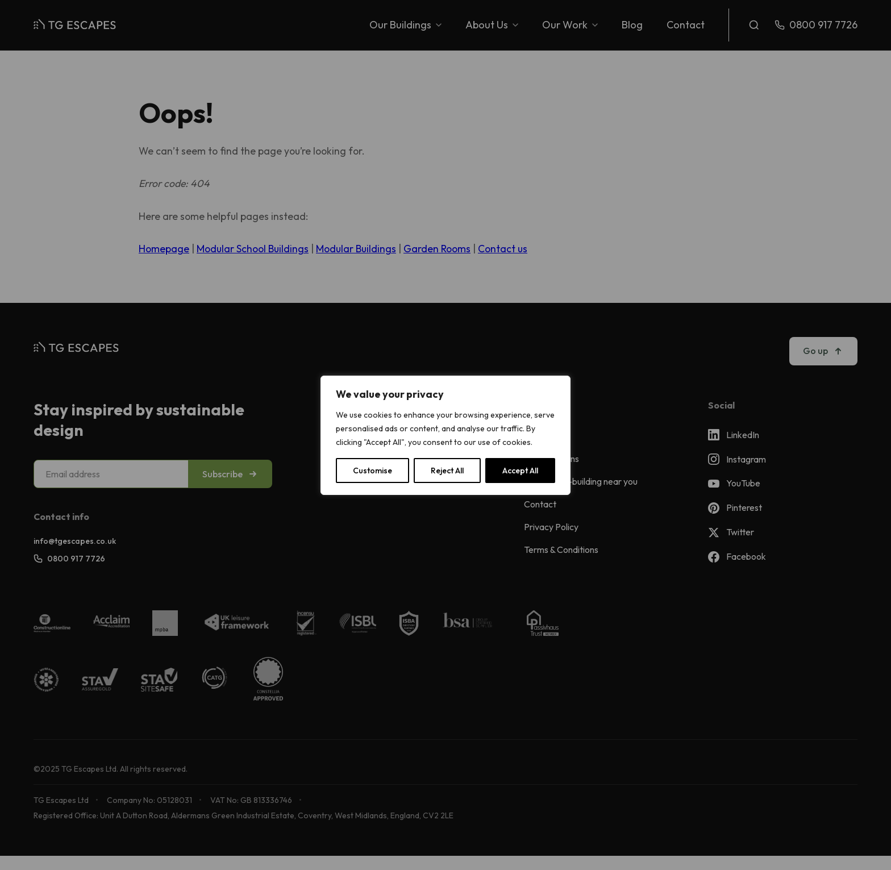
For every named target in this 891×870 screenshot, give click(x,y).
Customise (372, 470)
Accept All (520, 470)
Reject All (447, 470)
